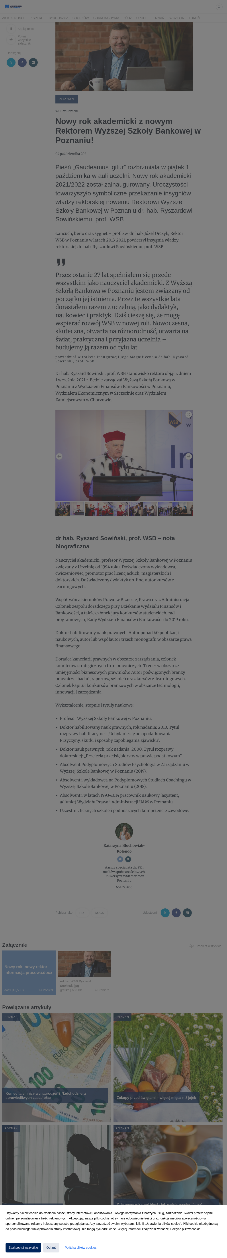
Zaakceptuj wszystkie (23, 1247)
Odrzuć (51, 1247)
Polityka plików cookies (80, 1247)
